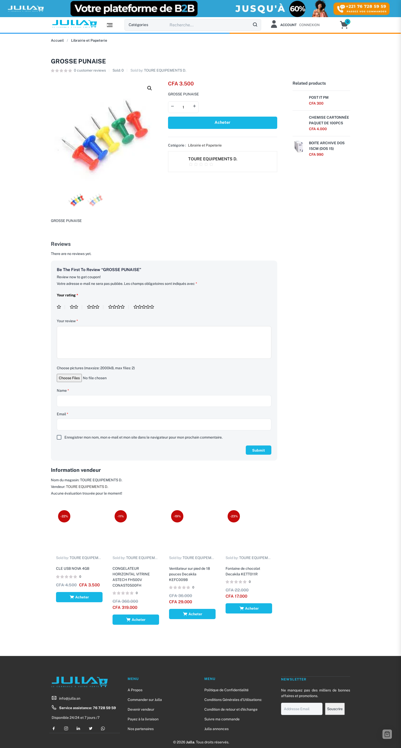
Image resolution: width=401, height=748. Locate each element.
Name (63, 390)
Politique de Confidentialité (226, 690)
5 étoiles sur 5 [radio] (145, 307)
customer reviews (90, 70)
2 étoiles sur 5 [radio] (76, 307)
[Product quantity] (183, 107)
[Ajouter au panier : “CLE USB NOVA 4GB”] (79, 597)
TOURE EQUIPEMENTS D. (165, 70)
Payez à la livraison (143, 719)
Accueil (57, 40)
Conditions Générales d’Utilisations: (233, 700)
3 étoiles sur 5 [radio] (95, 307)
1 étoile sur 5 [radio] (61, 307)
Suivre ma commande (222, 719)
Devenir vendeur (141, 709)
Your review (67, 321)
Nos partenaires (141, 729)
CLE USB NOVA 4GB (72, 568)
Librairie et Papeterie (89, 40)
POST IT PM (319, 97)
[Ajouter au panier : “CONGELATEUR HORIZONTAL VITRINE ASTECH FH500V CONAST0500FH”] (136, 619)
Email (62, 414)
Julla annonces (216, 729)
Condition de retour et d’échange (231, 709)
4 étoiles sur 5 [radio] (118, 307)
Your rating (67, 295)
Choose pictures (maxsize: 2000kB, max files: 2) (96, 368)
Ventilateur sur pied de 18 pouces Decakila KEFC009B (189, 574)
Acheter (222, 122)
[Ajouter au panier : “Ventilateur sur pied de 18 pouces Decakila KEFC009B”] (192, 614)
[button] (346, 25)
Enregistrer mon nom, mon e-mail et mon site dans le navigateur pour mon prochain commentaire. (143, 437)
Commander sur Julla (145, 700)
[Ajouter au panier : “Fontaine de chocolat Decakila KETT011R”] (249, 608)
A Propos (135, 690)
